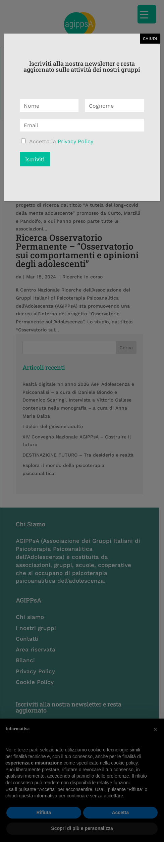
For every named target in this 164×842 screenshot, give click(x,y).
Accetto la (61, 141)
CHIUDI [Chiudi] (150, 38)
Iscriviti (35, 159)
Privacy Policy (75, 141)
